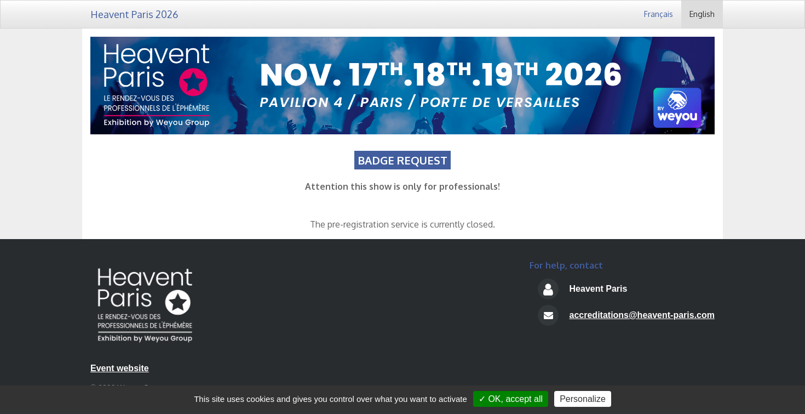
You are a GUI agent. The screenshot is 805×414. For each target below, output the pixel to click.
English (702, 14)
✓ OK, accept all (511, 399)
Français (658, 14)
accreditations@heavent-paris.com (642, 315)
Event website (119, 368)
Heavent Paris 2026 (134, 14)
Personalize (583, 399)
